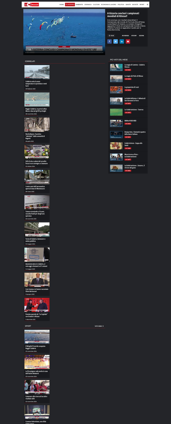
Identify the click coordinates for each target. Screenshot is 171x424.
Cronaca (87, 4)
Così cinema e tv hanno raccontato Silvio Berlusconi (37, 290)
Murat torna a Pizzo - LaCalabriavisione (132, 155)
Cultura (96, 4)
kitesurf (134, 36)
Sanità (128, 4)
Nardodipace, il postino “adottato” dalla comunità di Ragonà (35, 136)
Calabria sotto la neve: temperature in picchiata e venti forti (36, 83)
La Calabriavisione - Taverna (134, 109)
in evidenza (125, 36)
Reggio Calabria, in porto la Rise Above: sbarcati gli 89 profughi (36, 110)
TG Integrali (70, 4)
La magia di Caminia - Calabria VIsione (135, 66)
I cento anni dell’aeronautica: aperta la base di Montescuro (35, 187)
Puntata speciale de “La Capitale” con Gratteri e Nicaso (37, 315)
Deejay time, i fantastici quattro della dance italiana (135, 133)
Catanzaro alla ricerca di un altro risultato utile (36, 397)
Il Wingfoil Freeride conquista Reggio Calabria (35, 347)
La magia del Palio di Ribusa (134, 76)
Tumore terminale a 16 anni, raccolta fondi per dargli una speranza (35, 213)
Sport (142, 4)
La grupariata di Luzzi (132, 87)
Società (135, 4)
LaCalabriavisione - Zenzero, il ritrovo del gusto (135, 166)
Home (61, 4)
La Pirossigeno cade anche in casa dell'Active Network (37, 372)
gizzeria (141, 36)
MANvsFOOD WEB (130, 120)
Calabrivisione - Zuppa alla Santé (133, 144)
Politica (121, 4)
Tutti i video (99, 326)
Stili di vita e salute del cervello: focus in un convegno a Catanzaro (37, 162)
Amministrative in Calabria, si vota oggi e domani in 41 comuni (36, 265)
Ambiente (79, 4)
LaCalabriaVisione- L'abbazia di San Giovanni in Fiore (135, 99)
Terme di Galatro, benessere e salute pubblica (35, 240)
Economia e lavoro (108, 4)
